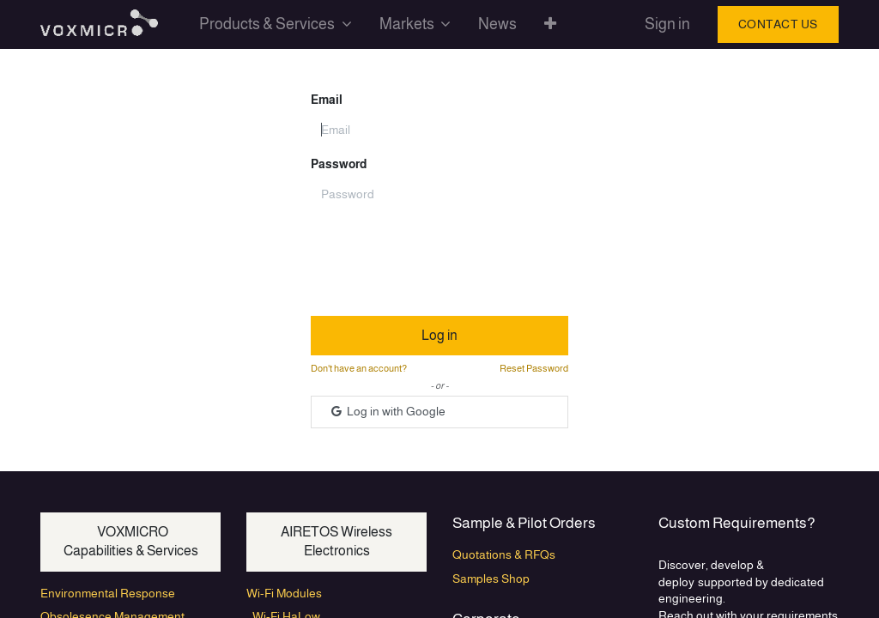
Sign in (667, 24)
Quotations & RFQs (503, 554)
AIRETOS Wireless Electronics (336, 541)
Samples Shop (491, 578)
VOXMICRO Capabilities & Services (131, 541)
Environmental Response (107, 593)
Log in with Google (387, 411)
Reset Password (534, 368)
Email (327, 99)
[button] (550, 24)
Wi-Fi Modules (284, 593)
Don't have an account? (359, 368)
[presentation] (441, 254)
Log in (439, 335)
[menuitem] (497, 24)
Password (339, 164)
